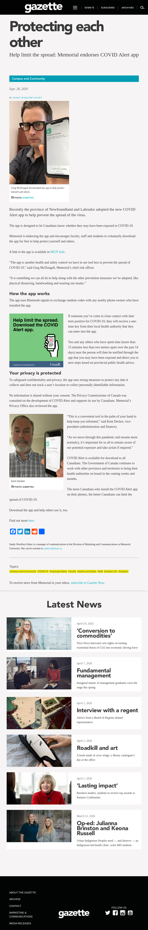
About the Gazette (22, 892)
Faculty (72, 571)
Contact (15, 906)
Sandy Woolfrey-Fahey (27, 97)
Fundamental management (94, 673)
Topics (14, 566)
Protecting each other (56, 34)
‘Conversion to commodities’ (96, 633)
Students (123, 571)
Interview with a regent (107, 710)
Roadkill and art (97, 747)
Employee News (58, 571)
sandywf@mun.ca (52, 548)
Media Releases (20, 923)
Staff (100, 571)
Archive (15, 899)
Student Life (110, 571)
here (31, 520)
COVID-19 (43, 571)
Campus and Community (23, 571)
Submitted (28, 198)
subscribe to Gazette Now (87, 583)
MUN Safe (57, 252)
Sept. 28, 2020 (18, 89)
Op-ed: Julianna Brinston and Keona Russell (102, 828)
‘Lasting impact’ (97, 785)
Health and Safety (87, 571)
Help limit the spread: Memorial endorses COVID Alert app (74, 55)
